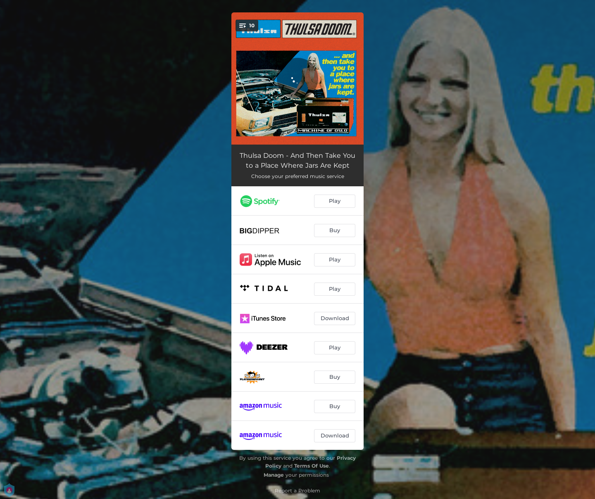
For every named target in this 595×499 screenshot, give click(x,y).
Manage (274, 475)
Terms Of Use (311, 466)
